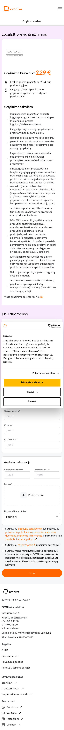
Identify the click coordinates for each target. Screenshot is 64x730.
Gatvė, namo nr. (12, 411)
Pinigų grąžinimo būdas (15, 511)
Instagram (13, 719)
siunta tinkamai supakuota (20, 539)
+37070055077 (25, 637)
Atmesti (32, 401)
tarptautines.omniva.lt (17, 694)
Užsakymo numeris (13, 469)
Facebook (12, 707)
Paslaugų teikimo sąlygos (16, 667)
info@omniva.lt (10, 613)
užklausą (46, 632)
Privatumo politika (12, 662)
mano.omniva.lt (13, 688)
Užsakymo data (42, 469)
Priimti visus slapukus (43, 373)
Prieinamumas (10, 656)
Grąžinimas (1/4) (32, 21)
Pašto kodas (10, 439)
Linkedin (11, 725)
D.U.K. (5, 650)
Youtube (12, 713)
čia (41, 297)
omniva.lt (9, 683)
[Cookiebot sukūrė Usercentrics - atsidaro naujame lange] (48, 326)
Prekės (7, 484)
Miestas (8, 425)
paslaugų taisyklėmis (30, 528)
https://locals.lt (26, 545)
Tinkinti (32, 392)
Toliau (32, 573)
